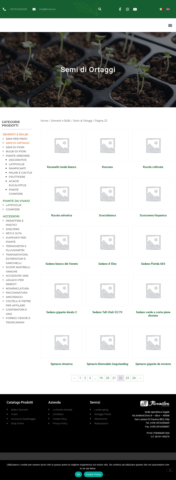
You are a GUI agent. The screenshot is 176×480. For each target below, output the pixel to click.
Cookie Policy (93, 474)
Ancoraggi (14, 305)
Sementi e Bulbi (15, 143)
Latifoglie (16, 173)
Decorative (18, 168)
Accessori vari (17, 284)
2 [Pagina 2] (85, 386)
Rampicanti (17, 177)
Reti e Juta (14, 242)
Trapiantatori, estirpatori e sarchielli (17, 267)
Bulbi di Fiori (16, 160)
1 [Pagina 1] (80, 386)
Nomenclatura (17, 297)
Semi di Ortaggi (17, 151)
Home (44, 129)
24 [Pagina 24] (134, 386)
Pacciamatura (16, 301)
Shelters (12, 238)
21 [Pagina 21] (114, 386)
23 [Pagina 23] (127, 386)
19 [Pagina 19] (101, 386)
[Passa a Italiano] (161, 9)
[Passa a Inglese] (168, 9)
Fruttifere (17, 185)
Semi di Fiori (15, 156)
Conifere (13, 218)
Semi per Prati (16, 147)
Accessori (11, 225)
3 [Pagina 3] (90, 386)
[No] (170, 470)
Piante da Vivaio (16, 209)
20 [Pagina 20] (107, 386)
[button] (100, 9)
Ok (78, 474)
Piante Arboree (18, 164)
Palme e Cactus (20, 181)
